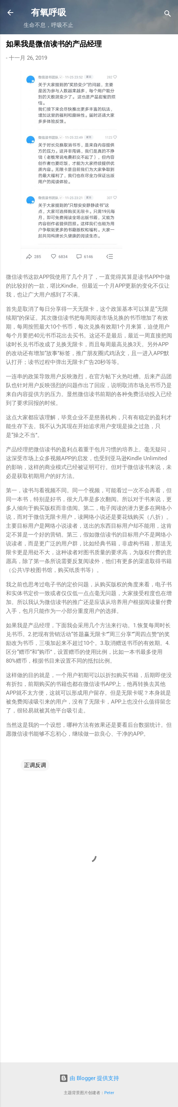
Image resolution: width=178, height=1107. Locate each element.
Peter (109, 1092)
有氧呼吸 (48, 12)
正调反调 (35, 765)
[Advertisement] (89, 999)
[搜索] (167, 15)
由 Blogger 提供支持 (89, 1078)
